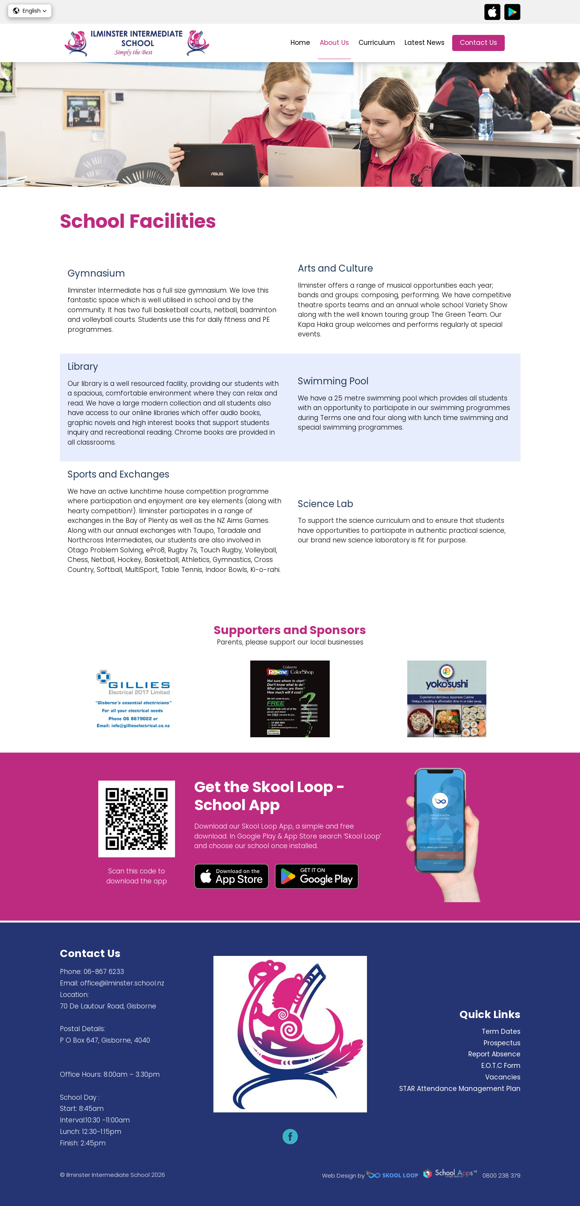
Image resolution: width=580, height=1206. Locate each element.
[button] (30, 10)
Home (300, 42)
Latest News (425, 42)
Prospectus (502, 1043)
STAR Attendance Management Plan (460, 1088)
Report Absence (494, 1054)
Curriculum (377, 42)
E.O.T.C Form (501, 1065)
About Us (334, 42)
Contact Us (478, 42)
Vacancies (503, 1077)
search (516, 43)
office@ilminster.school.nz (122, 983)
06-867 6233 (104, 971)
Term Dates (501, 1031)
